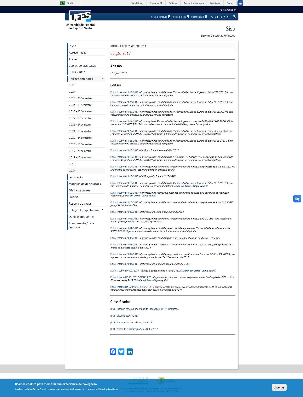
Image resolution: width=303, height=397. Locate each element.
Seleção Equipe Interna (84, 210)
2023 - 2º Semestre (80, 98)
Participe (173, 3)
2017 (72, 170)
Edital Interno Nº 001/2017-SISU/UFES (130, 277)
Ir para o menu (181, 16)
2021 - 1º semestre (80, 131)
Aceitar (279, 387)
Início (114, 46)
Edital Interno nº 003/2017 (124, 264)
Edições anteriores (132, 46)
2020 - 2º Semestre (80, 137)
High (216, 17)
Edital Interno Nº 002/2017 (124, 270)
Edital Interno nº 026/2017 (124, 102)
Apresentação (78, 52)
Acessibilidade (212, 17)
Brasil (70, 3)
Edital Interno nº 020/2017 (124, 150)
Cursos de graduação (82, 65)
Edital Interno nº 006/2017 (124, 238)
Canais (230, 3)
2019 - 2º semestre (80, 151)
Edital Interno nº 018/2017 (124, 157)
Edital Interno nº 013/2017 (124, 183)
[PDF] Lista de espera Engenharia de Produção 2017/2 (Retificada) (144, 309)
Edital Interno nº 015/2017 (124, 176)
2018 (72, 164)
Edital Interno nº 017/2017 (124, 166)
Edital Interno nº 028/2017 (124, 92)
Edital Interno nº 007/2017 (124, 228)
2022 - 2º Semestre (80, 111)
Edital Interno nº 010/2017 (124, 202)
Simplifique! (137, 3)
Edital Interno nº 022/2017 (124, 131)
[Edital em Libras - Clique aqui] (151, 280)
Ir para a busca (199, 16)
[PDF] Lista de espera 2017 (124, 315)
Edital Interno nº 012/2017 (124, 192)
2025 (72, 85)
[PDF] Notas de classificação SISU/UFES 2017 (134, 329)
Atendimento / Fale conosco (81, 225)
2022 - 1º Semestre (80, 118)
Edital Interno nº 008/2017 (124, 218)
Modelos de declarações (85, 184)
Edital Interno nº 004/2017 (124, 254)
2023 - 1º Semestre (80, 105)
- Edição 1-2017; (119, 73)
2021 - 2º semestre (80, 124)
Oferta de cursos (79, 190)
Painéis (73, 197)
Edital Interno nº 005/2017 (124, 244)
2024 (72, 91)
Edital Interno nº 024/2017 (124, 121)
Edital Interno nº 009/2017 (124, 211)
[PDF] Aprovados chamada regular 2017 (131, 322)
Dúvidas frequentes (81, 217)
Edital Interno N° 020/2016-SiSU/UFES (131, 287)
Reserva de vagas (80, 203)
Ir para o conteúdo (160, 16)
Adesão (73, 59)
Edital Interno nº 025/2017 (124, 111)
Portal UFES (228, 9)
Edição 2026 (77, 72)
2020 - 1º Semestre (80, 144)
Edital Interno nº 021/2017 (124, 140)
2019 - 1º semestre (80, 157)
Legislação (215, 3)
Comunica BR (156, 3)
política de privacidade (106, 389)
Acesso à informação (194, 3)
